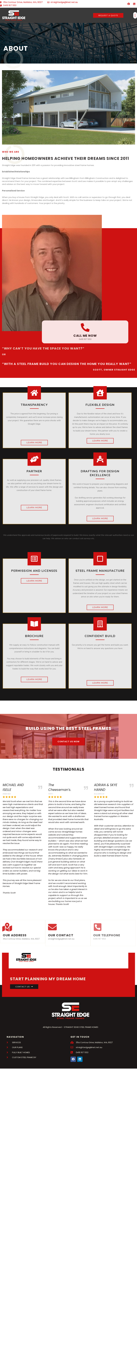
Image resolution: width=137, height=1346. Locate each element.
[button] (135, 15)
